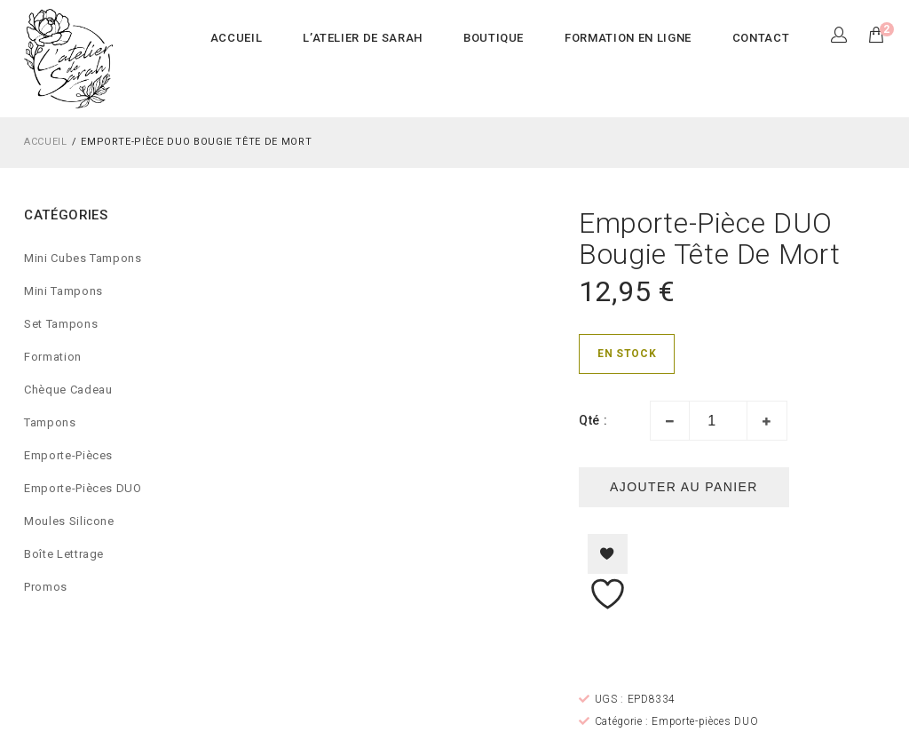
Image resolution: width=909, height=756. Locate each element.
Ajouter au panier (684, 487)
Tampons (50, 422)
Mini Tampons (63, 291)
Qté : (593, 420)
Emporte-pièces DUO (83, 488)
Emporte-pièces (68, 455)
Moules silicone (69, 521)
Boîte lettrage (64, 554)
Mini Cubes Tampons (83, 258)
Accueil (45, 141)
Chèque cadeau (68, 389)
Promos (45, 586)
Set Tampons (61, 323)
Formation (53, 356)
